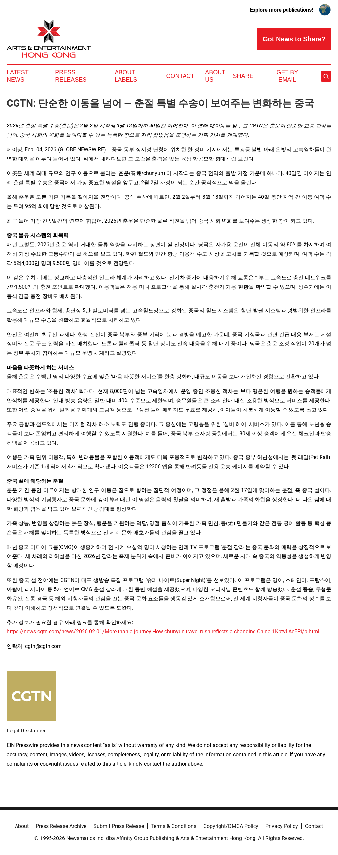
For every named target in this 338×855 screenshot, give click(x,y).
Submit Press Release (118, 826)
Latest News (17, 76)
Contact (180, 76)
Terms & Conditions (173, 826)
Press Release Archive (61, 826)
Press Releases (70, 76)
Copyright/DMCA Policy (230, 826)
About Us (215, 76)
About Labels (126, 76)
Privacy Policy (281, 826)
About (22, 826)
